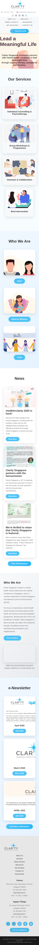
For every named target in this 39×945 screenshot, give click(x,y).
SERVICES (25, 19)
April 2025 (19, 731)
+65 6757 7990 (8, 12)
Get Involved (19, 868)
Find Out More (12, 638)
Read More (12, 439)
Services (19, 859)
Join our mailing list (19, 930)
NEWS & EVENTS (12, 22)
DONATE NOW (19, 31)
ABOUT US (12, 19)
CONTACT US (27, 25)
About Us (19, 856)
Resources (19, 865)
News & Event (19, 862)
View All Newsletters (19, 564)
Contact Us (19, 871)
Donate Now (19, 874)
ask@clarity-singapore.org (27, 12)
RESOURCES (27, 22)
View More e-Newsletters (19, 826)
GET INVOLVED (13, 25)
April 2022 (19, 816)
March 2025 (19, 773)
